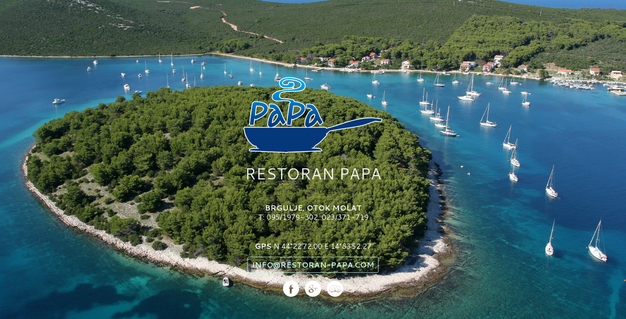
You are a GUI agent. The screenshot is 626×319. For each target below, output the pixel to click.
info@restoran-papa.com (313, 265)
